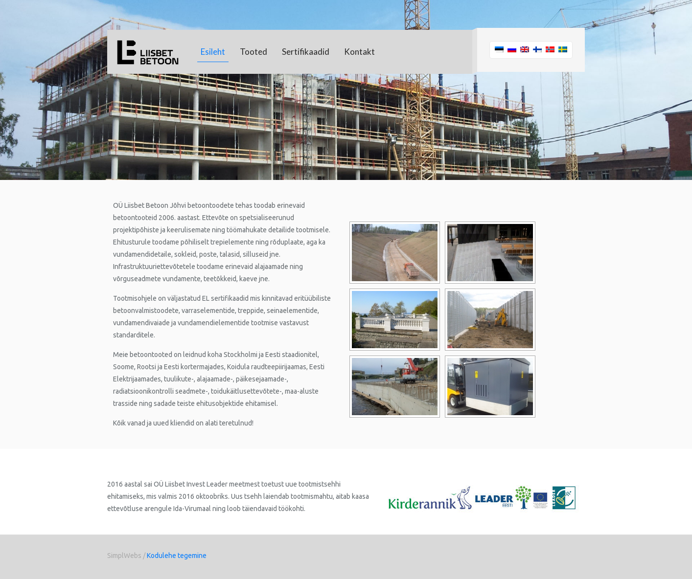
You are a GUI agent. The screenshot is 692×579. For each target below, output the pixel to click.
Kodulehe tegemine (177, 555)
